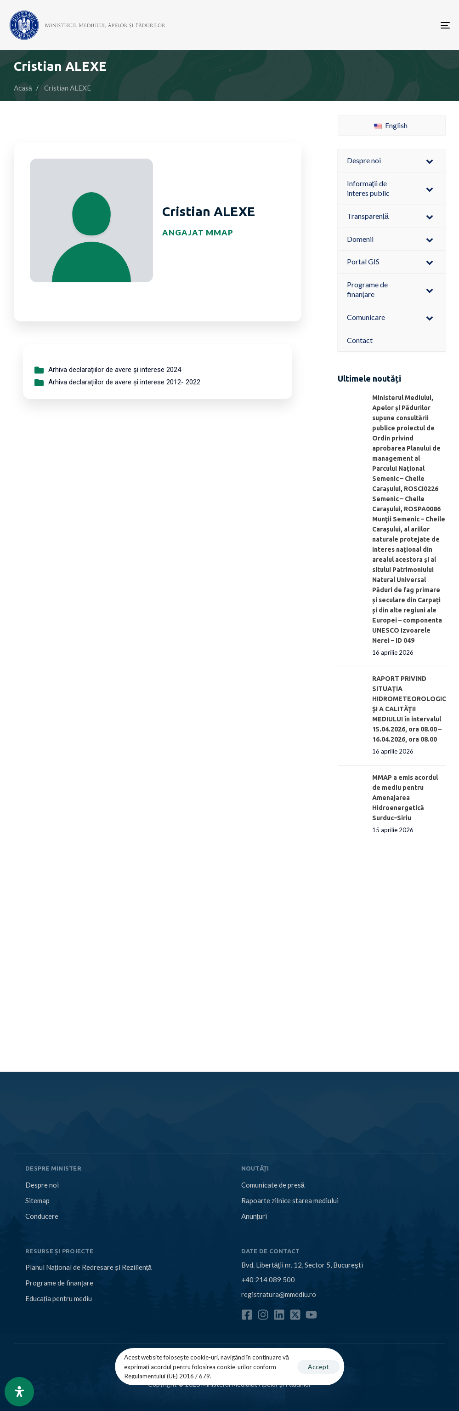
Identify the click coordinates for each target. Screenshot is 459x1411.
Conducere (41, 1216)
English (391, 125)
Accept (318, 1367)
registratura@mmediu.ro (278, 1294)
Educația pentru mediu (58, 1298)
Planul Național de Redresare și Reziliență (88, 1267)
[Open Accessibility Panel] (19, 1391)
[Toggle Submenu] (430, 160)
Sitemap (37, 1200)
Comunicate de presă (273, 1185)
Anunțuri (254, 1216)
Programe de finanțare (59, 1283)
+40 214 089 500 (268, 1279)
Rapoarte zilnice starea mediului (290, 1200)
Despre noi (42, 1185)
